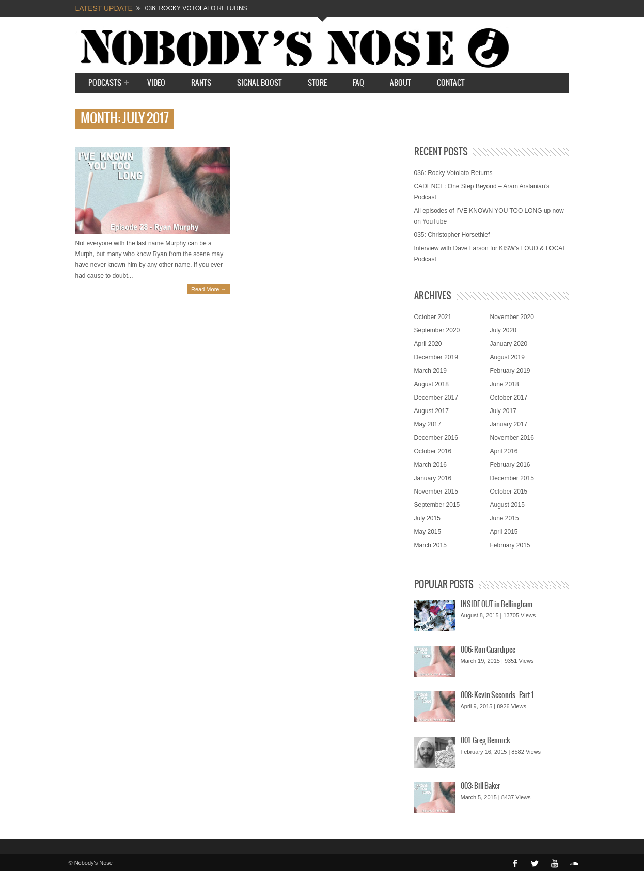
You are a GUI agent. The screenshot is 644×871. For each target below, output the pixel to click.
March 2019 (430, 370)
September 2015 (437, 505)
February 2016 (510, 464)
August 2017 (431, 411)
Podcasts (104, 83)
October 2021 (433, 317)
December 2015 (512, 478)
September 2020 (437, 330)
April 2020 (428, 343)
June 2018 (504, 384)
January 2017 (509, 424)
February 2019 (510, 370)
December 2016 (436, 437)
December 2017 (436, 397)
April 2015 (504, 531)
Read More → (208, 289)
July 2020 (503, 330)
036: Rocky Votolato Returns (196, 8)
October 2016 (433, 451)
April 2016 (504, 451)
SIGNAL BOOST (259, 82)
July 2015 (427, 518)
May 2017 (428, 424)
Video (156, 82)
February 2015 (510, 545)
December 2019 (436, 357)
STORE (317, 82)
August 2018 (431, 384)
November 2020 (512, 317)
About (400, 82)
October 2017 (509, 397)
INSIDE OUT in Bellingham (496, 604)
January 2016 (433, 478)
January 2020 (509, 343)
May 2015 (428, 531)
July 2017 (503, 411)
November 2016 (512, 437)
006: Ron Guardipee (488, 650)
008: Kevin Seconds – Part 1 (497, 695)
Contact (451, 82)
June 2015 (504, 518)
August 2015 (507, 505)
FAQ (358, 82)
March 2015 (430, 545)
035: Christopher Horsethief (452, 235)
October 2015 (509, 491)
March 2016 (430, 464)
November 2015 (436, 491)
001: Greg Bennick (485, 741)
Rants (201, 82)
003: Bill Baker (480, 786)
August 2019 (507, 357)
